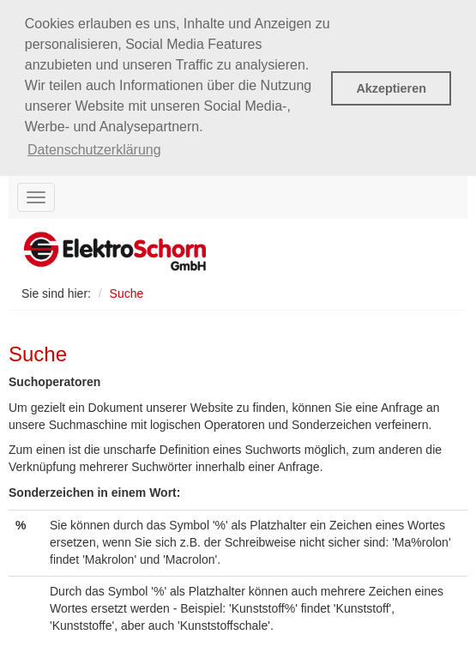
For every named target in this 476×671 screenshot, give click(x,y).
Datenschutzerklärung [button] (94, 149)
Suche (127, 292)
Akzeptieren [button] (391, 88)
